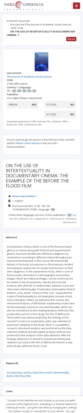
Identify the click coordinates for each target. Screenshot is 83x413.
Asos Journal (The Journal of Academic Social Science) (40, 24)
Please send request (28, 143)
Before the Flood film (19, 376)
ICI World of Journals (18, 21)
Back (71, 39)
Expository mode (42, 372)
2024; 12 (17, 28)
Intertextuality (61, 372)
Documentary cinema (19, 372)
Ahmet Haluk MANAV (24, 196)
